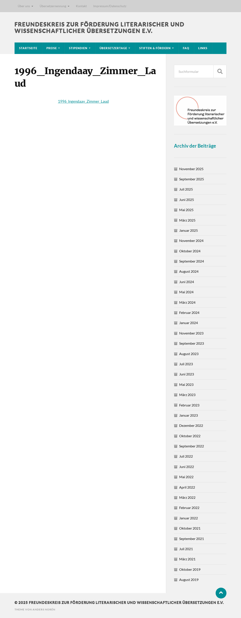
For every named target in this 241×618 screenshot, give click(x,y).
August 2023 (188, 354)
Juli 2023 (186, 364)
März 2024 (187, 302)
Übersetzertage (113, 48)
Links (202, 48)
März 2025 (187, 220)
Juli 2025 (186, 189)
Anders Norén (44, 609)
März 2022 (187, 497)
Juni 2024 (186, 282)
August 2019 (188, 579)
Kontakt (81, 6)
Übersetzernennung (53, 6)
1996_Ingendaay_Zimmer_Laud (83, 101)
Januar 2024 (188, 323)
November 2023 (191, 333)
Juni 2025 (186, 199)
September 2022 (191, 446)
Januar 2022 (188, 518)
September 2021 (191, 538)
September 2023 (191, 343)
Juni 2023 (186, 374)
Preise (51, 48)
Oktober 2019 (189, 569)
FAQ (186, 48)
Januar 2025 (188, 230)
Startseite (28, 48)
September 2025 (191, 179)
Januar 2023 (188, 415)
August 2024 (188, 271)
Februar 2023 (189, 405)
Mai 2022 (186, 477)
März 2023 (187, 395)
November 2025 (191, 169)
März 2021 (187, 559)
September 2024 (191, 261)
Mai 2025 (186, 210)
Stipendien (78, 48)
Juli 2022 (186, 456)
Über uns (24, 6)
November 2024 (191, 240)
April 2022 (187, 487)
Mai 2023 (186, 384)
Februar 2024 (189, 312)
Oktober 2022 (189, 436)
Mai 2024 (186, 292)
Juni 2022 (186, 467)
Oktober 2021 (189, 528)
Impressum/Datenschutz (109, 6)
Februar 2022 (189, 507)
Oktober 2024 (189, 251)
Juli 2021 (186, 549)
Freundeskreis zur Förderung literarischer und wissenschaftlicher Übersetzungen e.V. (99, 27)
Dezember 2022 (191, 425)
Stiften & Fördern (155, 48)
